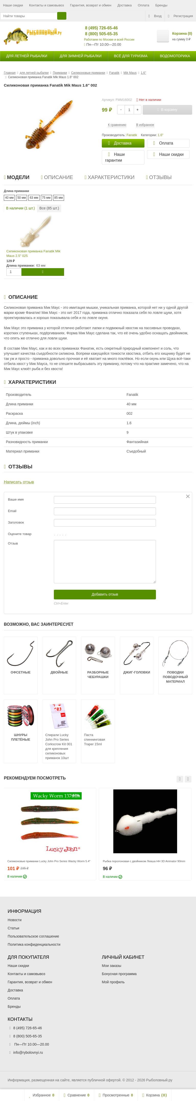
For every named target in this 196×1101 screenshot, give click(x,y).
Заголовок (16, 522)
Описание (57, 177)
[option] (49, 834)
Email (12, 511)
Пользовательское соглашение (33, 936)
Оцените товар (19, 534)
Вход (155, 16)
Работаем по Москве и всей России (109, 39)
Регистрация (180, 16)
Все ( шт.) (49, 208)
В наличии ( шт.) (20, 208)
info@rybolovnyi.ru (28, 1052)
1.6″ (160, 135)
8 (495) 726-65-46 (97, 28)
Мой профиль (113, 982)
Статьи (13, 928)
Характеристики (109, 177)
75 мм (46, 197)
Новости (14, 920)
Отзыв (13, 543)
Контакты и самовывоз (46, 5)
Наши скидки (13, 5)
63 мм (34, 197)
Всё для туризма (131, 56)
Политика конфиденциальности (34, 944)
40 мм (9, 197)
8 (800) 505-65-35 (97, 34)
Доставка (124, 5)
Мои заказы (111, 966)
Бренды (161, 5)
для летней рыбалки (26, 56)
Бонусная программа (119, 974)
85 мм (58, 197)
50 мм (21, 197)
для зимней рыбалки (81, 56)
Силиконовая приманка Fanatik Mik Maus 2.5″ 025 (33, 253)
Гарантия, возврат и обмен (91, 5)
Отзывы (159, 177)
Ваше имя (16, 499)
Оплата (143, 5)
